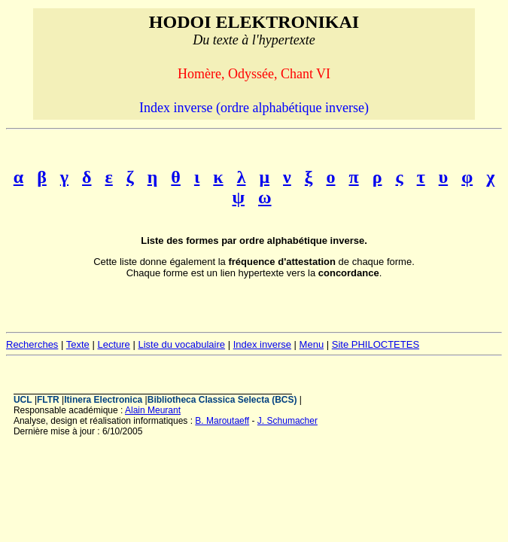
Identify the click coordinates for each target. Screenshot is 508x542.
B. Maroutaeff (222, 421)
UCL (23, 399)
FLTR (48, 399)
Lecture (113, 344)
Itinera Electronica (103, 399)
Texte (78, 344)
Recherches (32, 344)
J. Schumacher (287, 421)
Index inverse (262, 344)
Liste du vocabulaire (181, 344)
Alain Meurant (153, 410)
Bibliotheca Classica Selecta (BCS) (222, 399)
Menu (312, 344)
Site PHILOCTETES (375, 344)
